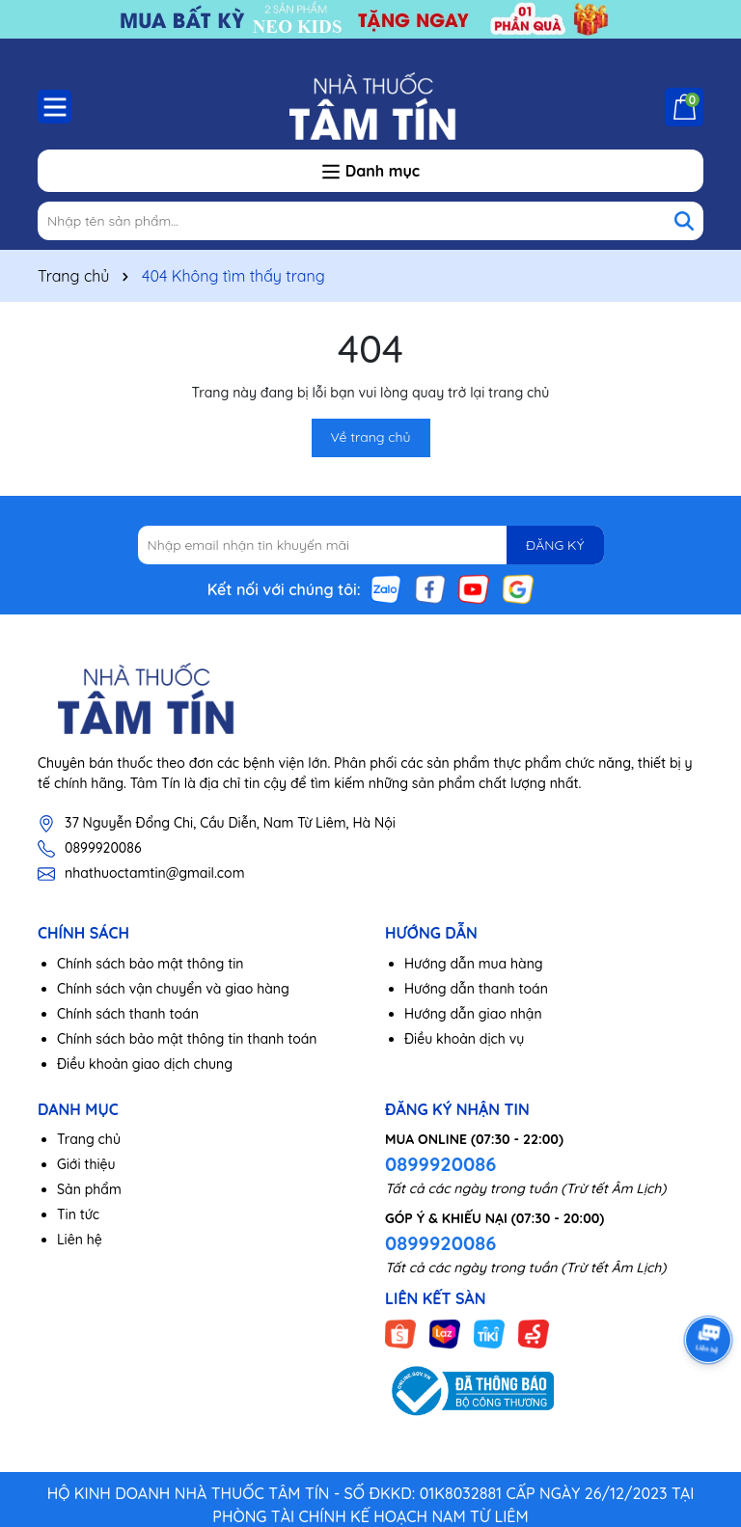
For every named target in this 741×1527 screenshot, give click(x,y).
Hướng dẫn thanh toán (476, 988)
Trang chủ (89, 1139)
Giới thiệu (86, 1164)
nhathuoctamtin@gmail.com (154, 873)
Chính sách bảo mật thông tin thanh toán (187, 1039)
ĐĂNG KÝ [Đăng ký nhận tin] (555, 545)
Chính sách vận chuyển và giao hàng (173, 988)
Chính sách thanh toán (128, 1014)
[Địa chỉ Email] (371, 545)
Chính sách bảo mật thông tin (150, 963)
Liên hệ (79, 1239)
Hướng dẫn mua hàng (473, 963)
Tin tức (78, 1214)
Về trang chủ (371, 437)
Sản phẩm (89, 1189)
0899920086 (103, 848)
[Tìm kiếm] (684, 220)
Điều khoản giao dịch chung (145, 1064)
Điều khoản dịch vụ (464, 1039)
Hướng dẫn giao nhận (473, 1014)
